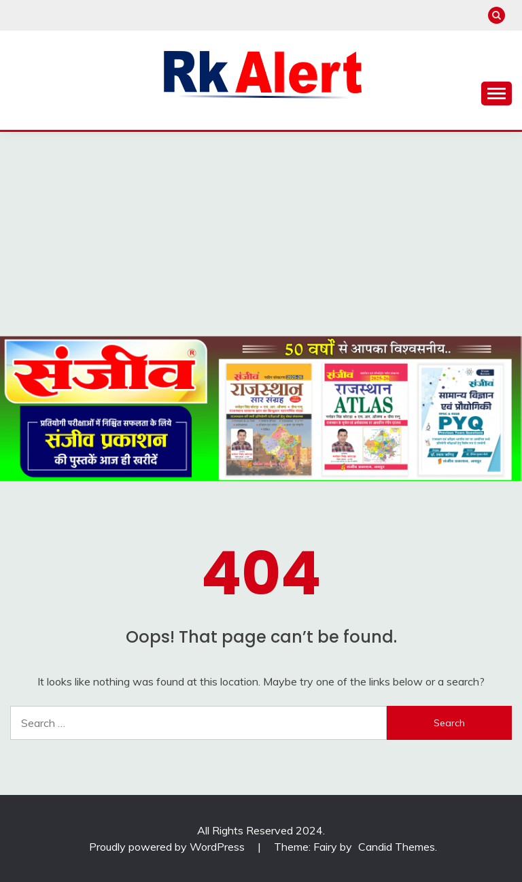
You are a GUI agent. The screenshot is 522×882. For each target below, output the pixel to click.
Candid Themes (396, 846)
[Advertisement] (261, 234)
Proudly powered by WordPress (168, 846)
